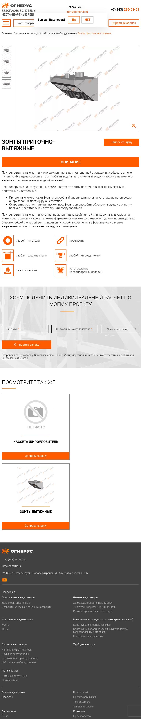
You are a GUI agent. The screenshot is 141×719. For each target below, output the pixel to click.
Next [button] (9, 89)
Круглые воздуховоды (15, 584)
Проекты (7, 627)
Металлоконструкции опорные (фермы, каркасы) (103, 549)
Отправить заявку (26, 344)
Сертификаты (10, 651)
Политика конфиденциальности (21, 682)
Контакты (79, 641)
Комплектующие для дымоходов (93, 541)
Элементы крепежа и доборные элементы (27, 537)
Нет (87, 19)
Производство (82, 646)
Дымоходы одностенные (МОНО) (93, 532)
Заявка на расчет (83, 636)
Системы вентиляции (14, 574)
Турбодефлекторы (84, 574)
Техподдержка (82, 631)
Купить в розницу (83, 655)
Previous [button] (9, 47)
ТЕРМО (6, 559)
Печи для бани (10, 610)
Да (74, 19)
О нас (5, 646)
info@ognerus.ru (77, 12)
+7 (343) (125, 9)
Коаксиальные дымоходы (17, 549)
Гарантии (7, 655)
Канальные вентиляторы (17, 579)
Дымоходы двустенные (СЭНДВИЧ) (94, 537)
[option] (6, 50)
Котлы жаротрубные (14, 606)
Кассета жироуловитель (35, 442)
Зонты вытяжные (106, 442)
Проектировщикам (84, 627)
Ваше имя (12, 329)
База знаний (80, 622)
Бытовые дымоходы (85, 527)
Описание (70, 162)
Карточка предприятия (15, 665)
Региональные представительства (94, 651)
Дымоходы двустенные (16, 532)
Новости (7, 670)
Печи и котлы (10, 600)
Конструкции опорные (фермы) (92, 554)
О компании (9, 641)
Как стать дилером (13, 660)
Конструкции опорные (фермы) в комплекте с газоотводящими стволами (100, 561)
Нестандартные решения (88, 566)
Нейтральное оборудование (19, 592)
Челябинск (73, 7)
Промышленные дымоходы (18, 527)
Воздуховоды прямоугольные (20, 588)
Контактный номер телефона (73, 329)
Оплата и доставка (13, 622)
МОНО (5, 554)
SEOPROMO (93, 689)
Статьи (6, 674)
